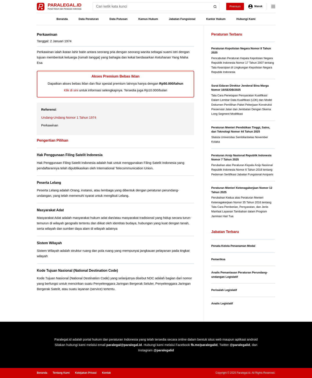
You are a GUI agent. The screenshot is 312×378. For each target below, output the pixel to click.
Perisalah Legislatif (224, 290)
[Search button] (215, 6)
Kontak (106, 372)
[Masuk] (255, 6)
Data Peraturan (89, 19)
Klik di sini (71, 90)
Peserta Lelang (49, 182)
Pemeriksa (218, 259)
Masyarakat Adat (50, 210)
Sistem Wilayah (49, 243)
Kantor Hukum (216, 19)
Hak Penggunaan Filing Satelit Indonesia (69, 155)
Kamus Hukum (148, 19)
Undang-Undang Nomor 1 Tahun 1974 (68, 117)
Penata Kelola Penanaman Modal (233, 245)
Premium (235, 6)
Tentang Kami (61, 372)
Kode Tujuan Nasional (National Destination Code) (77, 270)
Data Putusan (118, 19)
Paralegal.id (64, 4)
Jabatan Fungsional (182, 19)
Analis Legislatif (222, 303)
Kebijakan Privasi (85, 372)
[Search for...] (152, 6)
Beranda (62, 19)
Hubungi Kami (245, 19)
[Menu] (273, 6)
